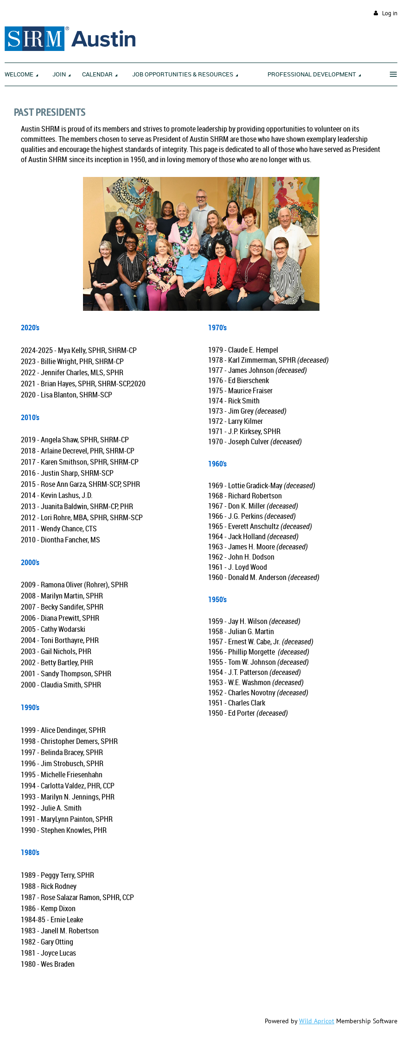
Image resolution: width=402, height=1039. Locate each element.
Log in (389, 13)
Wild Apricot (316, 1021)
